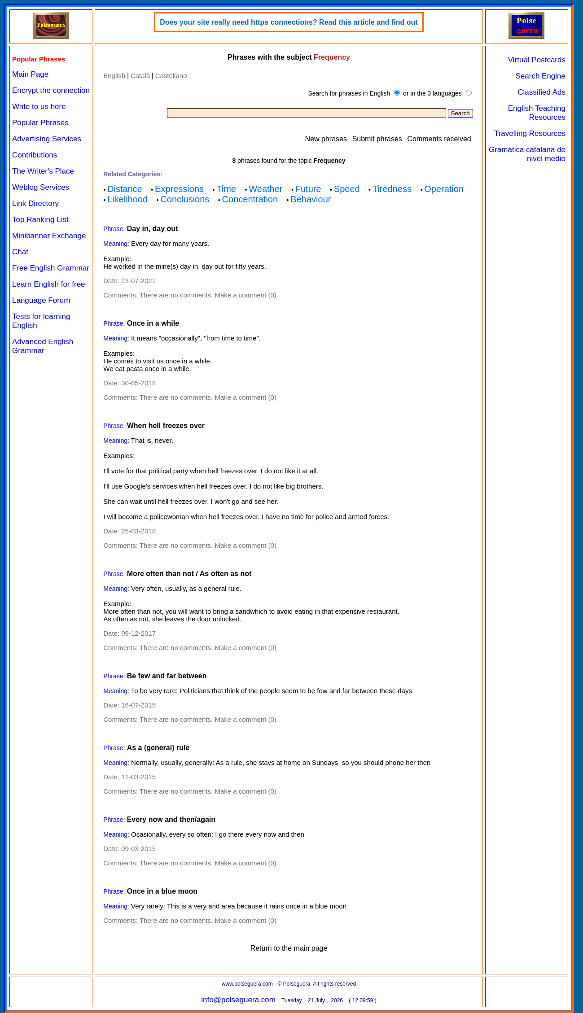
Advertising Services (46, 139)
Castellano (171, 75)
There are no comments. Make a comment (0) (208, 295)
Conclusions (184, 199)
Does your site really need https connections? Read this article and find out (288, 22)
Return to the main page (289, 948)
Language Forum (41, 300)
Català (140, 75)
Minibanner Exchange (49, 235)
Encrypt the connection (51, 90)
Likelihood (127, 199)
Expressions (179, 189)
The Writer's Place (43, 171)
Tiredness (392, 189)
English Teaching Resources (536, 113)
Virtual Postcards (536, 60)
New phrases (326, 139)
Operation (444, 189)
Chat (20, 252)
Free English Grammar (50, 268)
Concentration (250, 199)
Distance (124, 189)
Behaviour (310, 199)
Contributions (34, 155)
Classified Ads (541, 92)
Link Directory (35, 203)
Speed (347, 189)
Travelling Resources (529, 133)
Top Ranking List (40, 219)
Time (226, 189)
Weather (265, 189)
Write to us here (39, 106)
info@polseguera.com (238, 1000)
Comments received (439, 139)
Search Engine (540, 76)
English (114, 75)
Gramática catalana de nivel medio (527, 154)
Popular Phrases (40, 122)
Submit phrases (377, 139)
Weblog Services (40, 187)
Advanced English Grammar (42, 346)
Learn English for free (48, 284)
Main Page (30, 74)
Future (308, 189)
